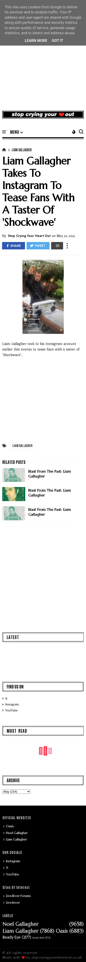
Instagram (12, 704)
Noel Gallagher (17, 833)
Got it (57, 40)
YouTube (11, 710)
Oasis (10, 826)
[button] (16, 132)
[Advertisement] (43, 60)
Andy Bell (38, 937)
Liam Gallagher (22, 150)
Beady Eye (11, 937)
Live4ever (13, 902)
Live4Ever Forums (18, 896)
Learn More (36, 40)
